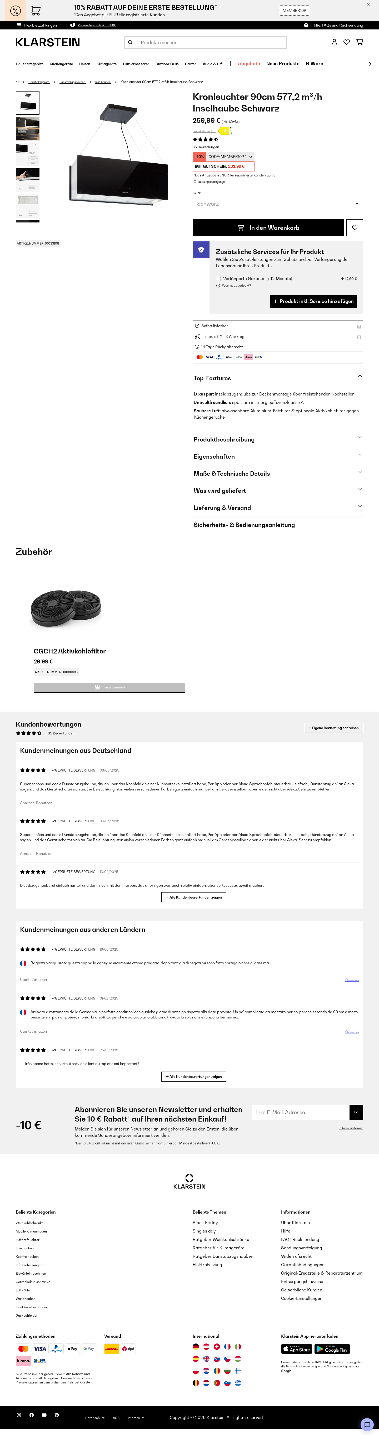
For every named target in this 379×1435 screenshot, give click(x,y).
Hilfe (285, 1237)
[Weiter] (370, 64)
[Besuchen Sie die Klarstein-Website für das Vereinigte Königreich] (206, 1365)
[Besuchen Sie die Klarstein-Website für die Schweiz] (217, 1353)
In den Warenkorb (268, 227)
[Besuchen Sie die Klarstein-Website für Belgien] (196, 1389)
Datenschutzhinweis (348, 1134)
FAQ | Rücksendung (300, 1245)
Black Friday (205, 1228)
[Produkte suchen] (205, 42)
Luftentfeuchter (31, 1245)
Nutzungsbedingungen (297, 1377)
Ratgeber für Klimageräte (219, 1254)
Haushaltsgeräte (43, 82)
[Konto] (334, 42)
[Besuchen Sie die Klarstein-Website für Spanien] (196, 1365)
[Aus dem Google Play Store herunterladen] (332, 1355)
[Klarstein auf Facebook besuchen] (38, 1424)
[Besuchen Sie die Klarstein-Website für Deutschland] (196, 1353)
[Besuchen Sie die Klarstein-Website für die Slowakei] (217, 1365)
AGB (139, 1423)
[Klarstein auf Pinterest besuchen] (71, 1424)
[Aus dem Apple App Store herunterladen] (296, 1355)
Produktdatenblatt (204, 131)
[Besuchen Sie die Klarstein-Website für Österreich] (206, 1353)
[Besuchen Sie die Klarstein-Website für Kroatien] (206, 1377)
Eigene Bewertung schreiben (323, 734)
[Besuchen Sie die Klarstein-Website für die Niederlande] (206, 1389)
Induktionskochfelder (36, 1313)
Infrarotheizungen (33, 1271)
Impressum (164, 1423)
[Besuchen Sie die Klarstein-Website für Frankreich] (227, 1353)
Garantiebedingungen (303, 1271)
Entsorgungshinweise (302, 1287)
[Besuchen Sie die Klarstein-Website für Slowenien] (227, 1389)
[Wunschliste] (346, 42)
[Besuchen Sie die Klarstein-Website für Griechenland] (238, 1389)
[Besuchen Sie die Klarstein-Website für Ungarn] (238, 1365)
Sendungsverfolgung (301, 1254)
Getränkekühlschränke (38, 1287)
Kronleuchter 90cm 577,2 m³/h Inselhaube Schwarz (181, 82)
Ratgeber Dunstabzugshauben (223, 1262)
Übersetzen (349, 988)
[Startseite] (22, 82)
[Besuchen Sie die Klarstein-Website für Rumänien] (217, 1377)
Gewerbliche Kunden (301, 1296)
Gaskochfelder (30, 1321)
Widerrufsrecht (296, 1262)
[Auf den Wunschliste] (354, 227)
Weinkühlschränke (34, 1228)
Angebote (311, 63)
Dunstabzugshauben (84, 82)
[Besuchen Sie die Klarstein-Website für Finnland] (238, 1377)
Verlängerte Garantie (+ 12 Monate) (257, 278)
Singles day (204, 1237)
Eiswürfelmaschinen (36, 1279)
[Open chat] (367, 1424)
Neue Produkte (344, 63)
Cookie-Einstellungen (301, 1304)
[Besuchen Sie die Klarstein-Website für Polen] (196, 1377)
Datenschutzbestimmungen (306, 1373)
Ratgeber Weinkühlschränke (221, 1245)
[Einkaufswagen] (359, 42)
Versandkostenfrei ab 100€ (101, 25)
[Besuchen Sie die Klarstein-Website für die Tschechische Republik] (227, 1365)
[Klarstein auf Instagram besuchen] (21, 1424)
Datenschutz (114, 1423)
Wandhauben (29, 1304)
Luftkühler (26, 1296)
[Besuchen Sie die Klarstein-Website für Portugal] (217, 1389)
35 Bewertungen (206, 147)
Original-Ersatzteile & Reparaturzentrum (322, 1279)
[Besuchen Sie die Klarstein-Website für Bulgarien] (227, 1377)
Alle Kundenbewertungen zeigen (196, 903)
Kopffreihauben (31, 1262)
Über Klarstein (295, 1228)
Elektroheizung (207, 1271)
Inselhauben (120, 82)
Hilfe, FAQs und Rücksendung (337, 25)
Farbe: (198, 193)
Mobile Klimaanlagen (37, 1237)
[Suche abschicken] (130, 42)
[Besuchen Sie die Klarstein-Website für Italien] (238, 1353)
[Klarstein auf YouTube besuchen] (54, 1424)
